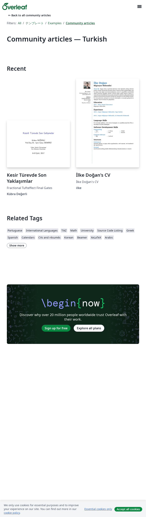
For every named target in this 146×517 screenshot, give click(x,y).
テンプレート (34, 23)
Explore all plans (89, 328)
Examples (55, 23)
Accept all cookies (128, 509)
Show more (16, 245)
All (19, 23)
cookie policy (12, 513)
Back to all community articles (29, 15)
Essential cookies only (98, 509)
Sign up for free (56, 328)
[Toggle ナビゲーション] (139, 6)
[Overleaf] (14, 6)
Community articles (80, 23)
